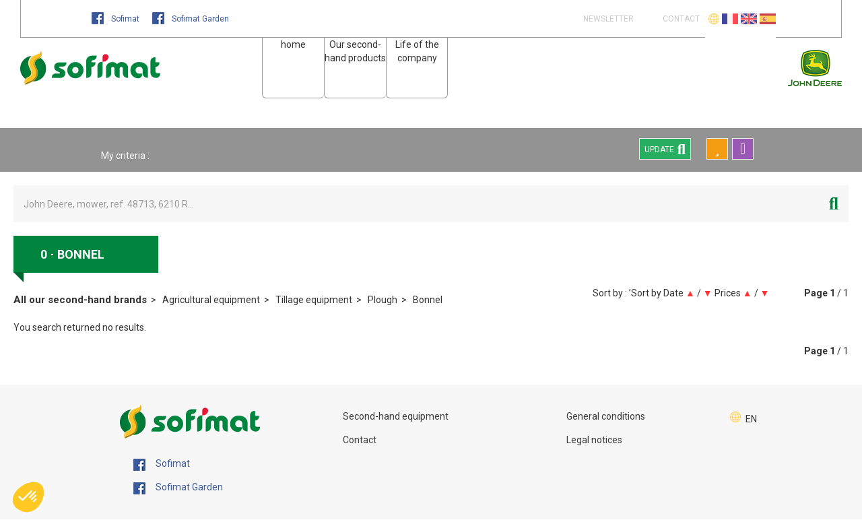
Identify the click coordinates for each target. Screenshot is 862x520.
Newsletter (607, 19)
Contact (359, 439)
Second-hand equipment (396, 416)
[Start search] (833, 203)
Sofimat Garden (190, 19)
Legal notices (594, 439)
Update (665, 149)
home (293, 44)
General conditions (605, 416)
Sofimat (116, 19)
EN (751, 419)
